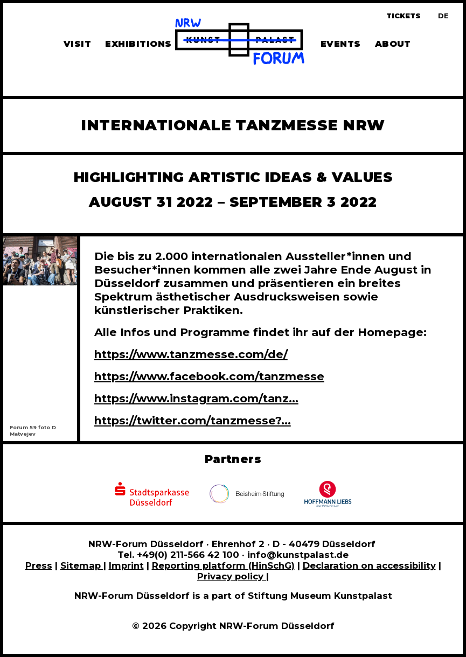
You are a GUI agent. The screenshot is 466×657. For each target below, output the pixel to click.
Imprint (126, 565)
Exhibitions (138, 44)
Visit (77, 44)
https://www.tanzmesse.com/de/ (191, 354)
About (393, 44)
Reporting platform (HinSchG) (223, 565)
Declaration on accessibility (369, 565)
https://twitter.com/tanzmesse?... (192, 420)
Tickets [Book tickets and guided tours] (403, 16)
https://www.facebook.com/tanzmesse (209, 376)
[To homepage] (239, 43)
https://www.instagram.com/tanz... (196, 398)
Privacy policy (231, 576)
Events (341, 44)
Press (38, 565)
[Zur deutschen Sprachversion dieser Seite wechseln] (443, 16)
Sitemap (81, 565)
